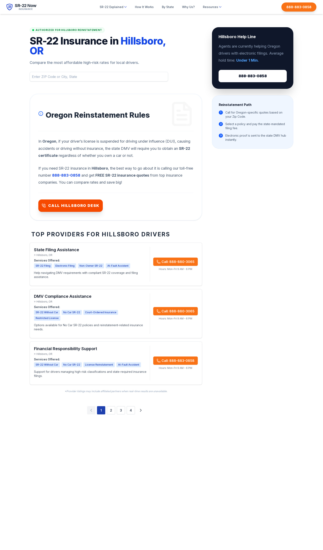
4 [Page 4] (131, 410)
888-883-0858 (253, 76)
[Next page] (141, 410)
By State (168, 7)
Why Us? (188, 7)
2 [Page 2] (111, 410)
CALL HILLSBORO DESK (70, 205)
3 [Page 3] (121, 410)
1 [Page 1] (101, 410)
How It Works (144, 7)
